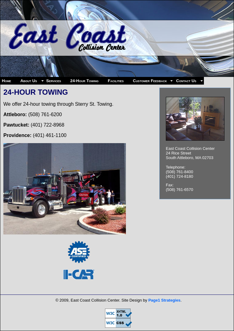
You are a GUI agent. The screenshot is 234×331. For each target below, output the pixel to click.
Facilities (116, 80)
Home (6, 80)
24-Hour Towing (84, 80)
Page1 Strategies (164, 300)
